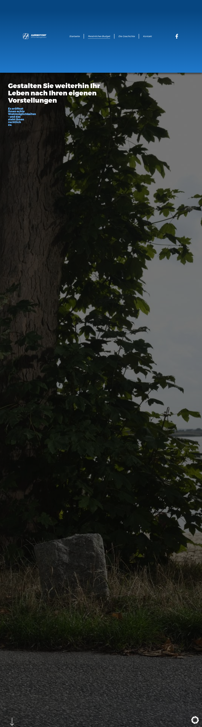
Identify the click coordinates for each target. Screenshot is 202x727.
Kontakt (147, 36)
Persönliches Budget (99, 36)
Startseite (74, 36)
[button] (195, 720)
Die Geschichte (126, 36)
